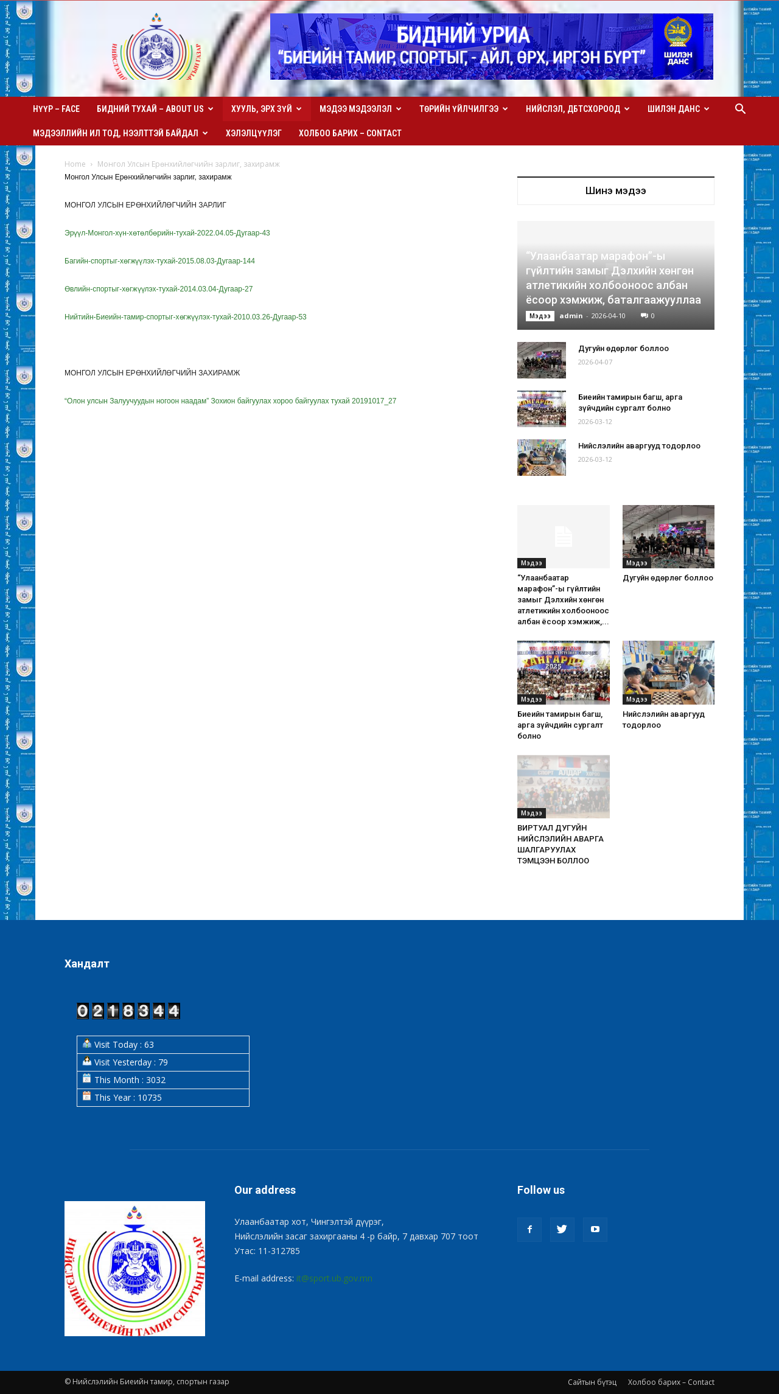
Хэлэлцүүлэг (254, 133)
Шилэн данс (679, 109)
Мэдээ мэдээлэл (361, 109)
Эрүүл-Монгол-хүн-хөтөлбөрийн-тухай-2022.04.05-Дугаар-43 (167, 233)
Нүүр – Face (56, 109)
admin (571, 315)
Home (75, 164)
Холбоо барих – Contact (350, 133)
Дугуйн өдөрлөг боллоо (623, 348)
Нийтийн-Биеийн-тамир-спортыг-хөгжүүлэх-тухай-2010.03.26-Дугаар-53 (186, 317)
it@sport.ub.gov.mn (334, 1278)
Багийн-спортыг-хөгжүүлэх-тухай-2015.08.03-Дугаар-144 (160, 261)
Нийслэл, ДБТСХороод (578, 109)
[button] (740, 110)
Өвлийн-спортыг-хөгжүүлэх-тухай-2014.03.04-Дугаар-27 (159, 289)
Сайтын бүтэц (592, 1382)
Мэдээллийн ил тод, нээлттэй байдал (120, 133)
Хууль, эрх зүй (266, 109)
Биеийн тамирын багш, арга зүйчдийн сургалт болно (560, 725)
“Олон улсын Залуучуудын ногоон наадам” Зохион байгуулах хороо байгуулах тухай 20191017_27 (230, 401)
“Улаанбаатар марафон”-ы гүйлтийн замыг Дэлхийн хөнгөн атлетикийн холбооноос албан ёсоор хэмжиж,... (563, 599)
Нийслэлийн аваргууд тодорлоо (639, 445)
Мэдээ (540, 316)
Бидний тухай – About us (155, 109)
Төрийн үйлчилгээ (463, 109)
